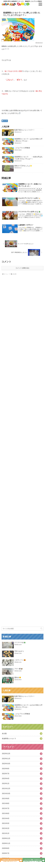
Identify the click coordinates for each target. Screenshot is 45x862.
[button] (41, 830)
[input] (22, 830)
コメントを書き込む (22, 268)
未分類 (4, 120)
